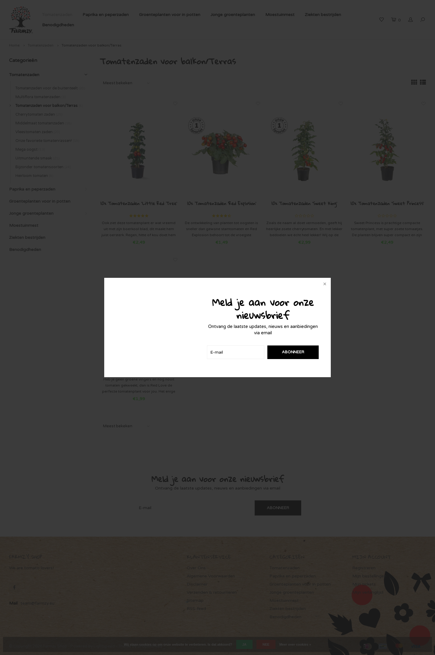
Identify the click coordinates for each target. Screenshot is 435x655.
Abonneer (293, 352)
